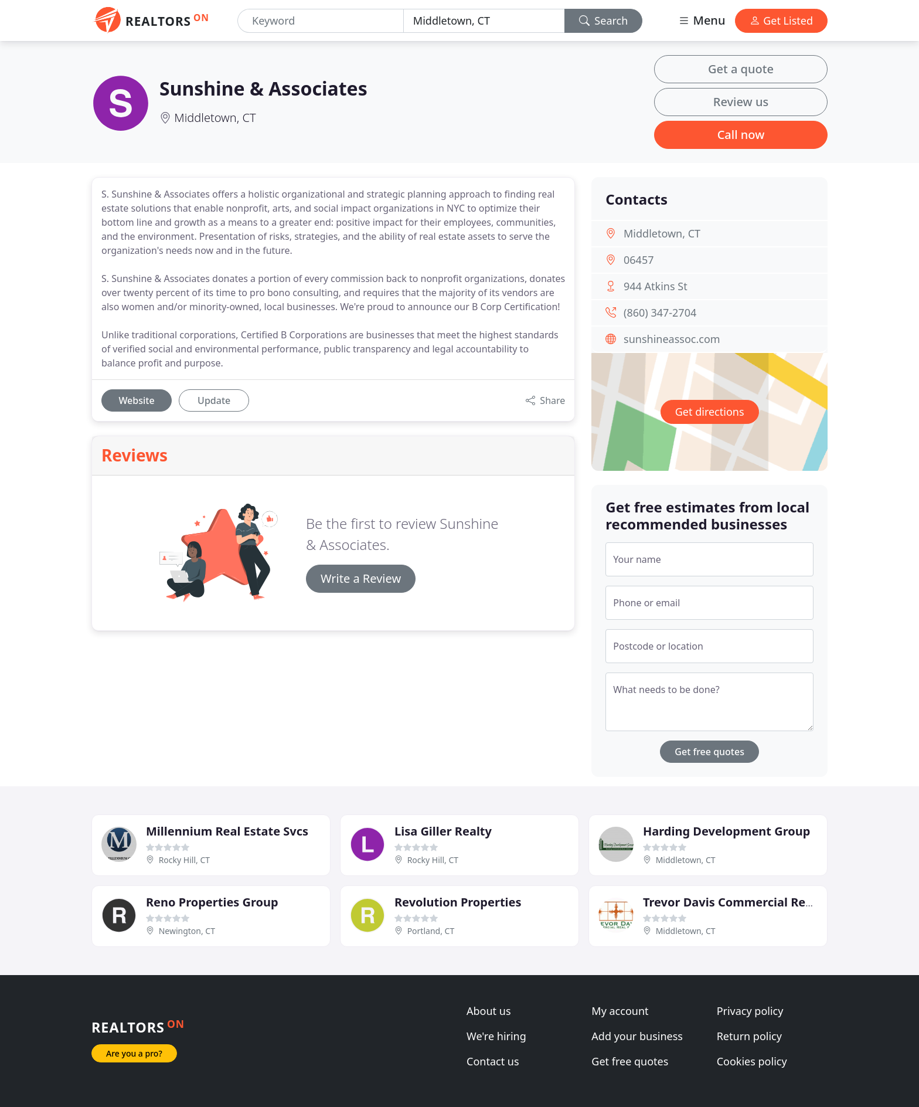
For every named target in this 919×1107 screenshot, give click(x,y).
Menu (701, 20)
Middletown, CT (215, 117)
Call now (741, 134)
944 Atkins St (655, 286)
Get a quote (741, 69)
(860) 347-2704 (660, 312)
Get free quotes (709, 751)
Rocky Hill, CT (184, 859)
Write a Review (361, 578)
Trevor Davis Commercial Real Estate (749, 902)
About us (489, 1011)
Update (214, 400)
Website (136, 400)
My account (619, 1011)
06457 (638, 260)
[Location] (484, 21)
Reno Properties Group (212, 902)
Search (603, 20)
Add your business (637, 1036)
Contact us (493, 1061)
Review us (740, 102)
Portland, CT (431, 930)
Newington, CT (187, 930)
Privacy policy (750, 1011)
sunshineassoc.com (672, 339)
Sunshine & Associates (263, 88)
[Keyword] (320, 21)
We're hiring (496, 1036)
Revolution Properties (458, 902)
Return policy (749, 1036)
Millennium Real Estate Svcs (227, 831)
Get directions (709, 412)
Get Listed (781, 20)
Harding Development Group (726, 831)
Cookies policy (752, 1061)
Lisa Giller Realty (443, 831)
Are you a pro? (134, 1053)
